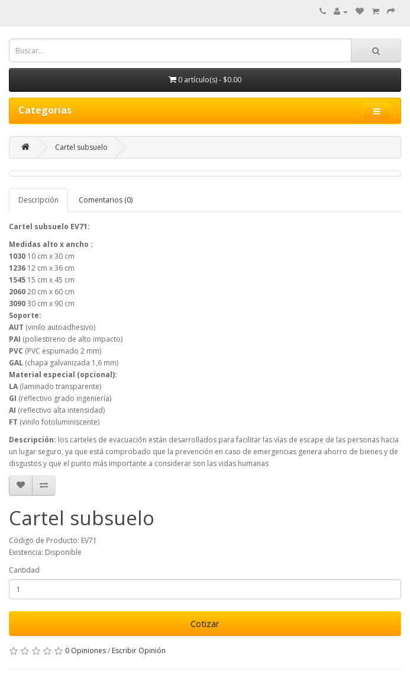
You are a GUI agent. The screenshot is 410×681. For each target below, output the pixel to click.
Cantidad (24, 570)
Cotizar (205, 623)
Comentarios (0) (106, 200)
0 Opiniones (85, 650)
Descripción (38, 200)
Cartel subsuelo (81, 147)
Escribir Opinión (139, 650)
